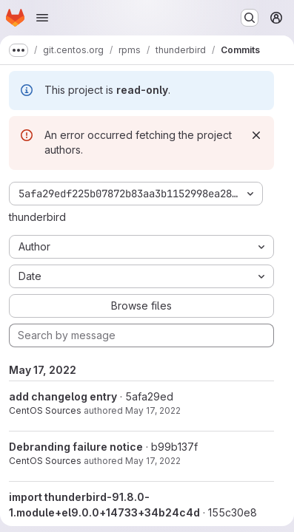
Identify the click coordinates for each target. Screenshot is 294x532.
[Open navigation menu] (42, 18)
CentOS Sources (45, 410)
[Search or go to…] (249, 18)
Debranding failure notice (76, 446)
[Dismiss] (256, 135)
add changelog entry (63, 396)
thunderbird (37, 217)
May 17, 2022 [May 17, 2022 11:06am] (153, 410)
